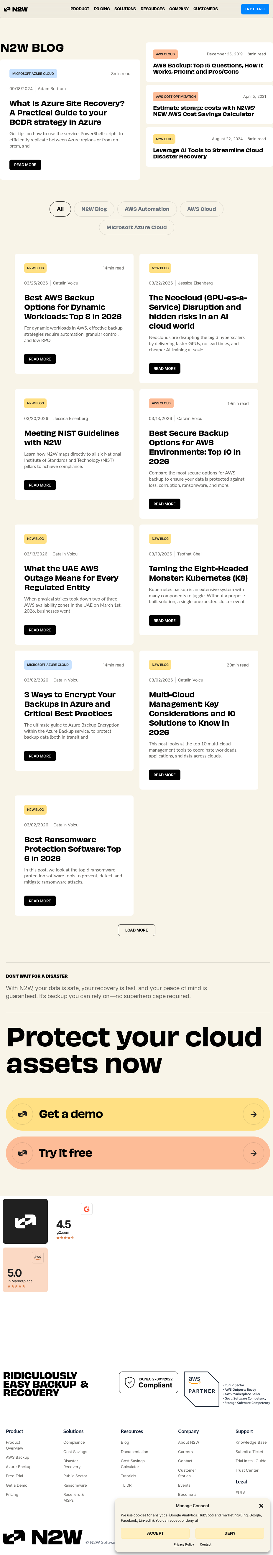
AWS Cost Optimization (176, 97)
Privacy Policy (184, 1544)
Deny (230, 1533)
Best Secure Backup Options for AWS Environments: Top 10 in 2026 (195, 447)
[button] (261, 1506)
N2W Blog (164, 139)
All (60, 209)
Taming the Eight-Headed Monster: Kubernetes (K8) (198, 573)
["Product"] (21, 1445)
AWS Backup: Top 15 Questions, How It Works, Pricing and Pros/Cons (208, 68)
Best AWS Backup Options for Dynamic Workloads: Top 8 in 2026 (73, 307)
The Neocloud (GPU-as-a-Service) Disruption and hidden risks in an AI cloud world (198, 312)
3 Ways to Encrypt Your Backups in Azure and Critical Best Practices (70, 704)
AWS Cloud (165, 54)
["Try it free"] (21, 1476)
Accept (155, 1533)
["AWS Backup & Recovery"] (21, 1457)
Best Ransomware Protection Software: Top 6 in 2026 (72, 849)
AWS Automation (147, 209)
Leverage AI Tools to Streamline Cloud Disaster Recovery (208, 153)
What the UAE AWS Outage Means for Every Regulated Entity (71, 578)
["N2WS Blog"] (136, 1442)
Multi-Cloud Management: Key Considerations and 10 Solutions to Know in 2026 (192, 713)
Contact (205, 1544)
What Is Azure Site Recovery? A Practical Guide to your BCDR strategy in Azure (66, 113)
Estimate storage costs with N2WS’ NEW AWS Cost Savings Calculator (204, 111)
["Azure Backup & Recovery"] (21, 1467)
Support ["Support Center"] (244, 1431)
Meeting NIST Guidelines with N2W (71, 438)
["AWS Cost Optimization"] (79, 1452)
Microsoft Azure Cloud (33, 74)
